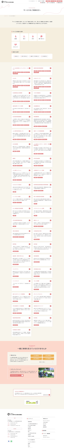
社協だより (29, 422)
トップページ (6, 15)
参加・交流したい (25, 48)
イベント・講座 (53, 1)
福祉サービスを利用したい (35, 48)
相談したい (17, 48)
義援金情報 (44, 419)
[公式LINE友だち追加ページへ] (32, 385)
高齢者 (29, 435)
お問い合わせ (45, 427)
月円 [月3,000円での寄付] (48, 348)
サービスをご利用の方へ (32, 434)
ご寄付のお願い (59, 1)
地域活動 (29, 426)
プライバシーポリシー (46, 429)
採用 (28, 423)
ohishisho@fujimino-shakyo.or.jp (14, 429)
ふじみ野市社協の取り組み (32, 425)
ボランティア (30, 441)
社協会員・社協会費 (31, 428)
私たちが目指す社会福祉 (32, 417)
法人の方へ (44, 416)
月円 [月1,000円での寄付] (36, 348)
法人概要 (29, 419)
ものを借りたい (45, 48)
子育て (29, 438)
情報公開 (29, 420)
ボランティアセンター (14, 367)
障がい (29, 437)
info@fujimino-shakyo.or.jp (15, 417)
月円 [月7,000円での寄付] (48, 351)
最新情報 (48, 1)
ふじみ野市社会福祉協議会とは (33, 416)
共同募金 (44, 417)
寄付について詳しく (42, 354)
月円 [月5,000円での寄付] (36, 351)
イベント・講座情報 (46, 425)
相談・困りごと (30, 440)
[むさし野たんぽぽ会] (32, 394)
